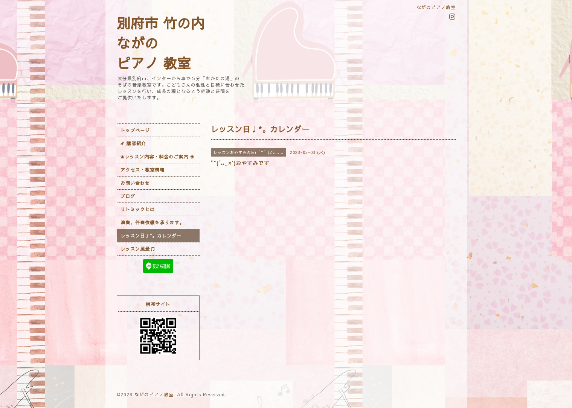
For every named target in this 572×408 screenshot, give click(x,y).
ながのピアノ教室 (154, 394)
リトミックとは (138, 209)
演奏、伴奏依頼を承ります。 (152, 222)
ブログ (128, 196)
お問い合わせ (135, 183)
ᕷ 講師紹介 (133, 143)
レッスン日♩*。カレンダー (151, 236)
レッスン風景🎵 (138, 249)
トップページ (135, 130)
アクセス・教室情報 (143, 170)
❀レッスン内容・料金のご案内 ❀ (157, 157)
